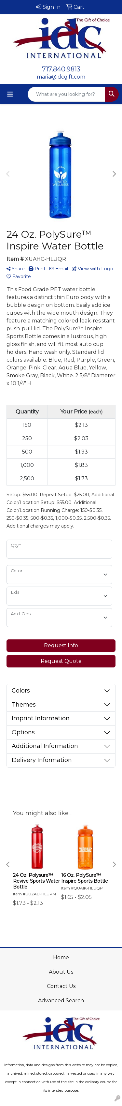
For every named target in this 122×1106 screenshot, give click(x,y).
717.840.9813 (61, 69)
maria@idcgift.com (61, 77)
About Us (61, 972)
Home (61, 957)
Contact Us (61, 986)
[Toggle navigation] (10, 94)
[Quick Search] (66, 94)
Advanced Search (61, 1000)
